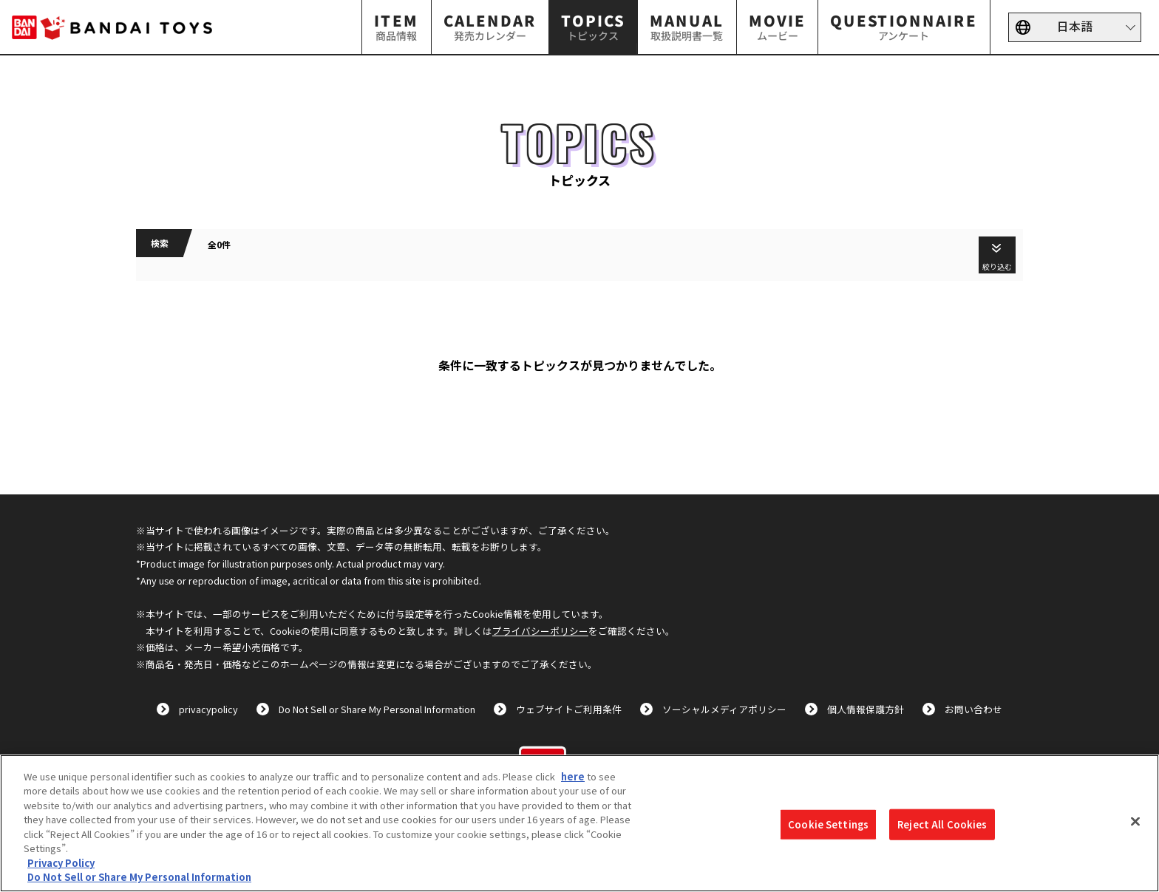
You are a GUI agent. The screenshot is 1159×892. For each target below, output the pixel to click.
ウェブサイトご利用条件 (569, 709)
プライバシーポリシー (540, 631)
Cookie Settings (828, 824)
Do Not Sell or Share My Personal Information (377, 709)
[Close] (1135, 821)
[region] (579, 823)
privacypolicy (208, 709)
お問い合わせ (973, 709)
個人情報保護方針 (865, 709)
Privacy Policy (61, 863)
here (573, 776)
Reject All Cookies (942, 824)
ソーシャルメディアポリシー (724, 709)
